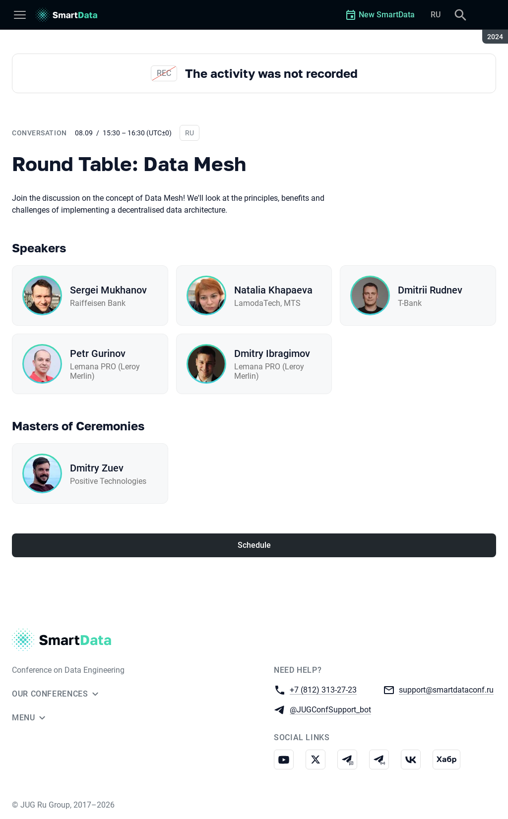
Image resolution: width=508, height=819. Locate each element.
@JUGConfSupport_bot (330, 709)
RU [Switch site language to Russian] (436, 14)
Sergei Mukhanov (108, 290)
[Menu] (20, 15)
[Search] (460, 15)
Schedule (254, 545)
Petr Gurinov (98, 353)
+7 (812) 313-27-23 (323, 689)
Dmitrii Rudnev (430, 290)
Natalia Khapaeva (273, 290)
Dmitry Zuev (97, 468)
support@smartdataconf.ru (446, 689)
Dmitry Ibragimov (272, 353)
